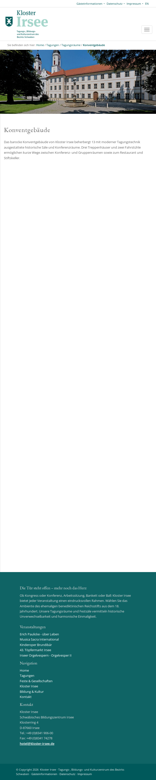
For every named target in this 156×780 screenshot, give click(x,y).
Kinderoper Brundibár (36, 645)
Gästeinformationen (89, 3)
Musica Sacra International (39, 639)
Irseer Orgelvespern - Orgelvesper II (46, 655)
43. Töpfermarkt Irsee (35, 650)
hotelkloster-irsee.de (37, 743)
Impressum (134, 3)
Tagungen (52, 45)
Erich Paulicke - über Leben (39, 634)
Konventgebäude (94, 45)
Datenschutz (114, 3)
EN (147, 3)
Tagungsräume (70, 45)
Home (40, 45)
